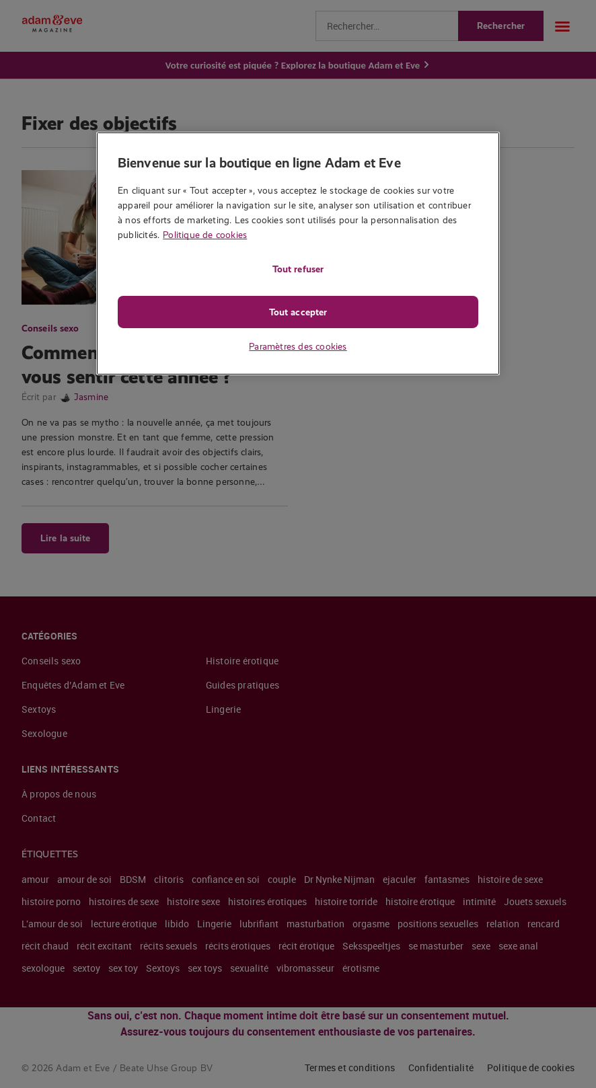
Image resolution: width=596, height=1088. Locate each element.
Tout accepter (298, 312)
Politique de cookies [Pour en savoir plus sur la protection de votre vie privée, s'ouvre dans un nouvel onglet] (205, 234)
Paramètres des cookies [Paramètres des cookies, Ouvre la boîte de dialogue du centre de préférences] (297, 346)
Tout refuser (298, 269)
